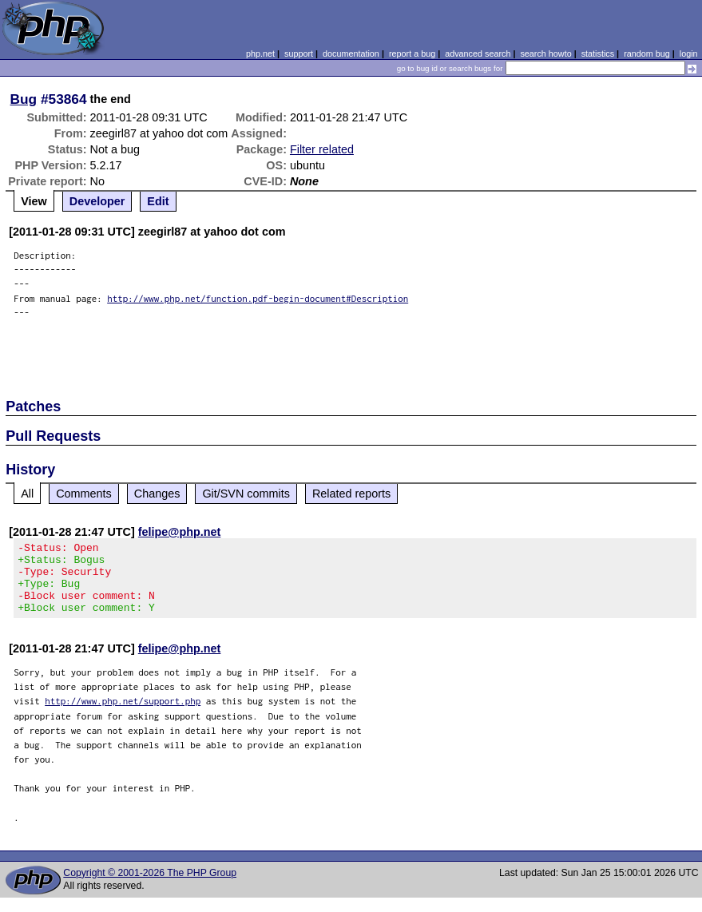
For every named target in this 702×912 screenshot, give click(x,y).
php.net (260, 53)
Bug (24, 99)
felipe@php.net (179, 531)
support (298, 53)
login (689, 53)
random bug (647, 53)
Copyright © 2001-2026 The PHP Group (149, 887)
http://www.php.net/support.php (122, 715)
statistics (597, 53)
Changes (157, 493)
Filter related (322, 149)
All (27, 493)
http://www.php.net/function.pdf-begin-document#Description (257, 298)
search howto (545, 53)
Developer (97, 201)
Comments (84, 493)
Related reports (351, 493)
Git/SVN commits (246, 493)
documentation (351, 53)
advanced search (477, 53)
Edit (158, 201)
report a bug (412, 53)
